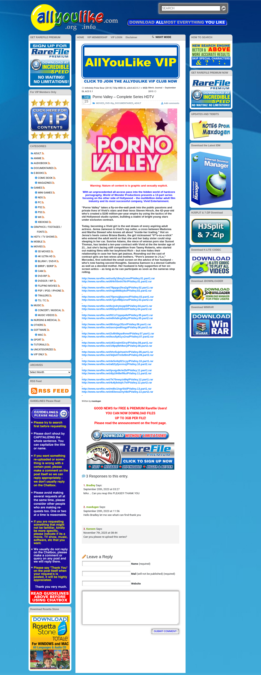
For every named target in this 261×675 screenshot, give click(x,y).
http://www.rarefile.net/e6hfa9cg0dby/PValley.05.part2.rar (117, 318)
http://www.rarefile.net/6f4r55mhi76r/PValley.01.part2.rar (117, 281)
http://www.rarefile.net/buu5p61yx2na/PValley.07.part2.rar (118, 336)
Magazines (45, 182)
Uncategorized (43, 349)
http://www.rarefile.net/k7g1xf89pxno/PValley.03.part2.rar (117, 299)
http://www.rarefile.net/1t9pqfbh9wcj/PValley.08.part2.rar (117, 345)
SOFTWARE (40, 330)
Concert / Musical (49, 310)
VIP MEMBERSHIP (97, 37)
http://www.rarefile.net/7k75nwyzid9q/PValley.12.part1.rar (117, 379)
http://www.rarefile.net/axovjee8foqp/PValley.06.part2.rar (117, 327)
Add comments (171, 103)
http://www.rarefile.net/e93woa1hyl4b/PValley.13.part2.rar (117, 391)
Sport (37, 339)
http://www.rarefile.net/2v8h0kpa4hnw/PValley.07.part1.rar (118, 333)
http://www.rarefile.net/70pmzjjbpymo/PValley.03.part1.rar (118, 296)
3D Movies (44, 251)
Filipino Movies (47, 285)
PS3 (40, 212)
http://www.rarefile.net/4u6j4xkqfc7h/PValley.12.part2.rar (117, 382)
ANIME (37, 158)
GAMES (38, 187)
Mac (40, 334)
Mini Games (45, 192)
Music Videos (46, 315)
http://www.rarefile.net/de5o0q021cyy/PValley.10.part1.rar (117, 361)
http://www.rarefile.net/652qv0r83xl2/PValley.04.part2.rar (117, 309)
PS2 (40, 207)
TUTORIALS (40, 344)
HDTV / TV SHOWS (44, 236)
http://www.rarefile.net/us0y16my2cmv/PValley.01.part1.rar (118, 278)
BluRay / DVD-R (47, 261)
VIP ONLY (39, 354)
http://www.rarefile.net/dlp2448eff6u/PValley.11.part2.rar (117, 373)
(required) (140, 563)
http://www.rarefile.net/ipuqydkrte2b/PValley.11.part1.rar (117, 370)
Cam (40, 271)
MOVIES (38, 246)
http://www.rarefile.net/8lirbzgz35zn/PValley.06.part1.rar (116, 324)
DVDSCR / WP (45, 280)
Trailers (43, 295)
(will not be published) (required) (153, 573)
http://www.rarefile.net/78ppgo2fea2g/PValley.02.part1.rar (117, 287)
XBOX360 (43, 222)
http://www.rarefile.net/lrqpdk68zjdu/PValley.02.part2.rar (117, 290)
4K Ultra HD (45, 256)
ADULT (37, 153)
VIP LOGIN (116, 37)
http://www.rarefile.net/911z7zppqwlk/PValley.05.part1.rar (117, 315)
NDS (40, 197)
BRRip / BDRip (46, 266)
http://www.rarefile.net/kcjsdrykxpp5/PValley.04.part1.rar (117, 305)
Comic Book (45, 178)
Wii (39, 217)
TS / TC (42, 300)
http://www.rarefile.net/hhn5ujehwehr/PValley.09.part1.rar (117, 351)
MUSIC (37, 305)
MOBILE (38, 241)
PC (39, 202)
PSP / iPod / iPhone (49, 290)
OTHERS (38, 325)
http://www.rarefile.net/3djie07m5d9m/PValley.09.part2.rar (118, 354)
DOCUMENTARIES (44, 168)
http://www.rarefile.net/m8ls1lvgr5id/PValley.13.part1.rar (117, 388)
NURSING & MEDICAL (45, 320)
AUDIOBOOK (40, 163)
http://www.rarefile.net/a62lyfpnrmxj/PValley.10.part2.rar (117, 364)
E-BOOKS (39, 173)
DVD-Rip (42, 276)
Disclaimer (131, 37)
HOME (80, 37)
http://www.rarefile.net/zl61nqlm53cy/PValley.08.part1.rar (117, 342)
